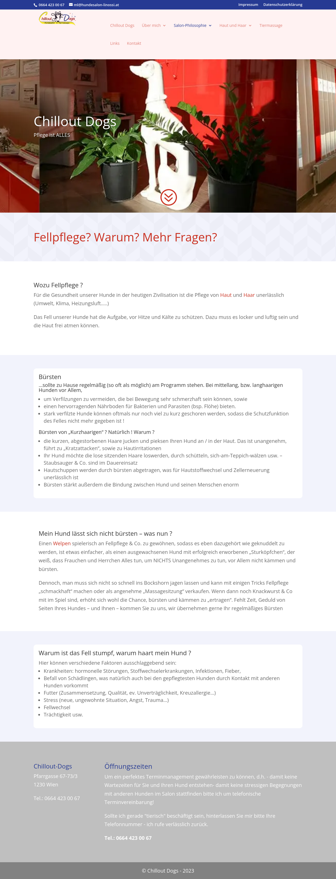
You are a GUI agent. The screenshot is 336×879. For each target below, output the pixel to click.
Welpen (62, 543)
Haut (226, 295)
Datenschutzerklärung (282, 5)
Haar (249, 295)
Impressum (248, 5)
